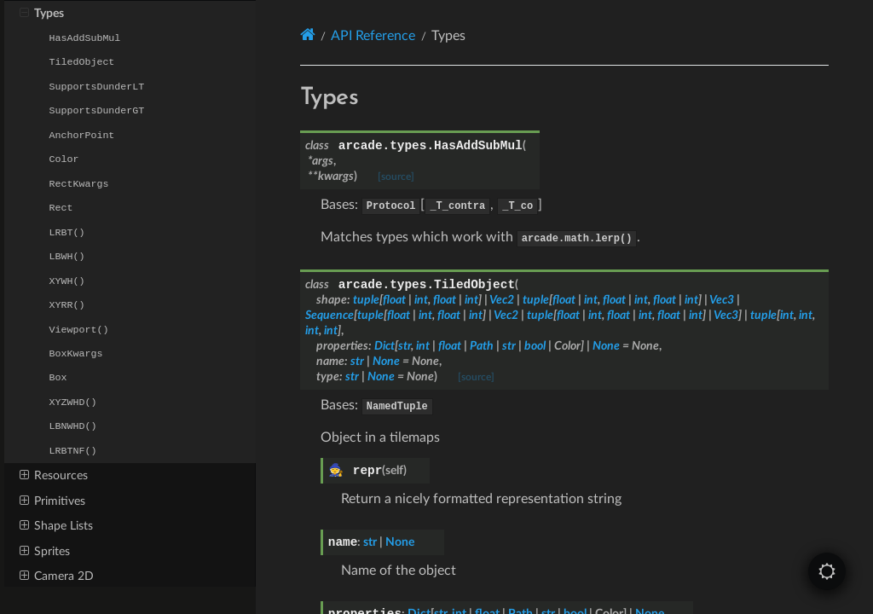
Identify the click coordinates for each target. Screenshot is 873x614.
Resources (54, 475)
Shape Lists (56, 525)
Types (42, 12)
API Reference (373, 36)
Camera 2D (57, 575)
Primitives (52, 500)
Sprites (45, 551)
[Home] (307, 35)
